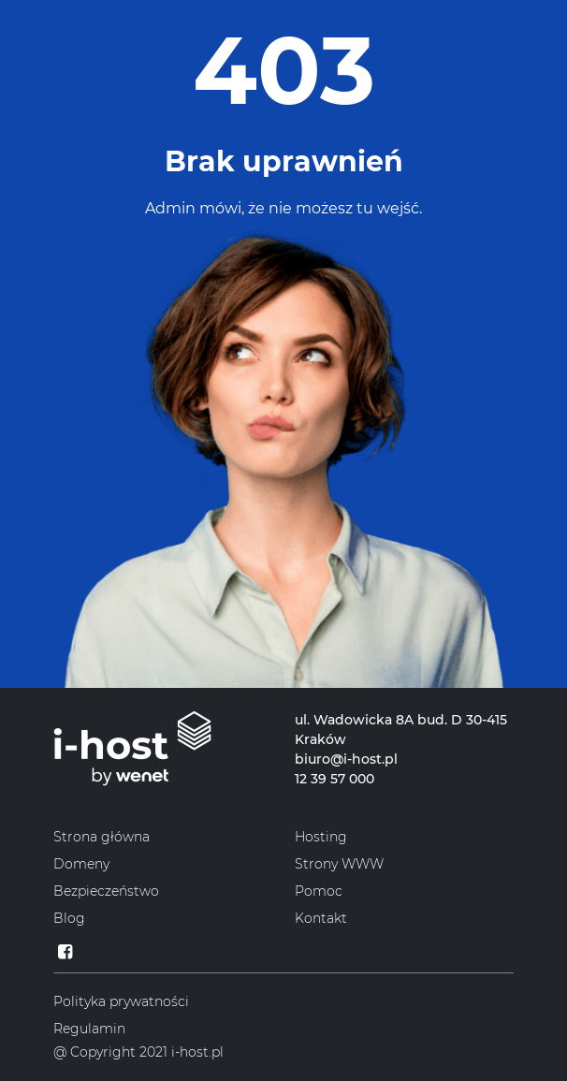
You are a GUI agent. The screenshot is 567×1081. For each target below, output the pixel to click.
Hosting (321, 836)
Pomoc (318, 891)
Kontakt (321, 918)
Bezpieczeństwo (106, 891)
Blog (69, 918)
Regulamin (89, 1028)
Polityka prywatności (121, 1001)
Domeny (81, 863)
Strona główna (101, 836)
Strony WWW (339, 863)
